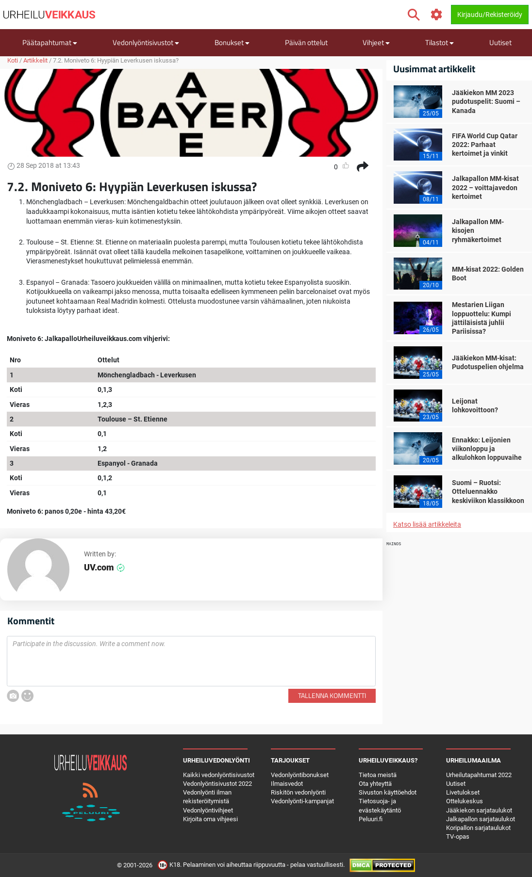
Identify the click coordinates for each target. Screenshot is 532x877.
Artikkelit (35, 60)
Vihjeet (376, 42)
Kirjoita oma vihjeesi (210, 819)
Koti (12, 60)
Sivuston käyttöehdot (387, 792)
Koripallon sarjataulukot (478, 827)
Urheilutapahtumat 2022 (479, 775)
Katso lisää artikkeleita (427, 524)
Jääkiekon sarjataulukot (479, 810)
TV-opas (457, 836)
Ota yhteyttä (375, 783)
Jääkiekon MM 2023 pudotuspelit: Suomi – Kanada (486, 101)
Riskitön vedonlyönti (298, 792)
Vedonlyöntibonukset (300, 775)
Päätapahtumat (49, 42)
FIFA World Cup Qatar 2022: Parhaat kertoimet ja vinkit (484, 144)
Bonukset (232, 42)
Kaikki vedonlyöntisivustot (218, 775)
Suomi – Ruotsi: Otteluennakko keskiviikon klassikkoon (488, 491)
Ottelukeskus (464, 801)
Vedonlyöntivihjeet (208, 810)
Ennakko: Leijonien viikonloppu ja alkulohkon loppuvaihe (487, 448)
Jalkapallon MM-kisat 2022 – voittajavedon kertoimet (485, 187)
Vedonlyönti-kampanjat (302, 801)
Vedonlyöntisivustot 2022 (217, 783)
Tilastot (439, 42)
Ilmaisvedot (287, 783)
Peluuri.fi (370, 819)
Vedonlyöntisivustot (146, 42)
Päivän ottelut (306, 42)
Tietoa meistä (378, 775)
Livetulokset (463, 792)
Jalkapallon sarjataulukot (480, 819)
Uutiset (500, 42)
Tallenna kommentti (332, 695)
